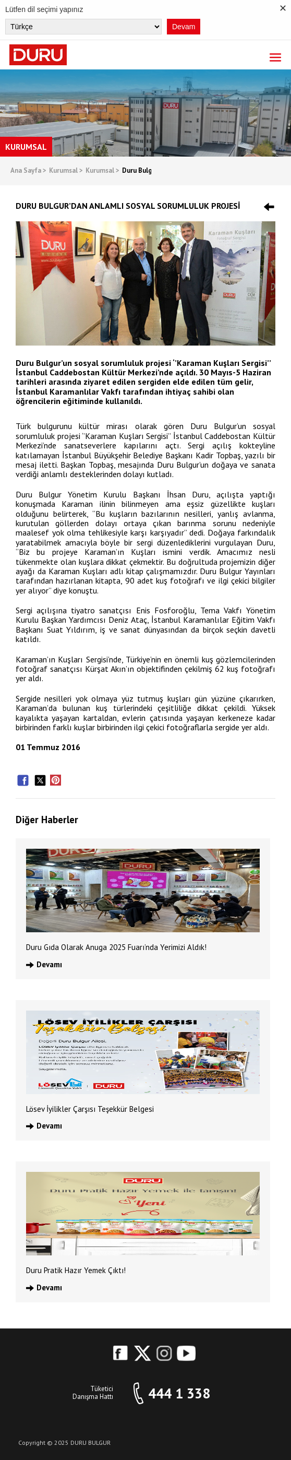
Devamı (49, 964)
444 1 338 (179, 1393)
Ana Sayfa (28, 171)
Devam (183, 26)
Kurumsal (66, 171)
